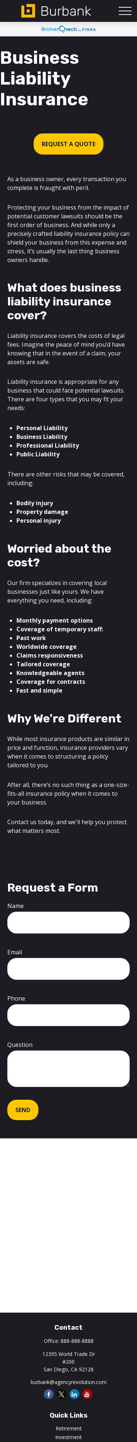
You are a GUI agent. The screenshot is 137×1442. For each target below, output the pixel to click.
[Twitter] (61, 1394)
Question (20, 1045)
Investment (68, 1437)
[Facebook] (49, 1394)
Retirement (69, 1428)
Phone (16, 998)
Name (15, 906)
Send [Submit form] (22, 1110)
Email (14, 952)
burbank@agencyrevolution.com (69, 1382)
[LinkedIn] (74, 1394)
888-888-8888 (77, 1340)
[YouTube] (87, 1394)
